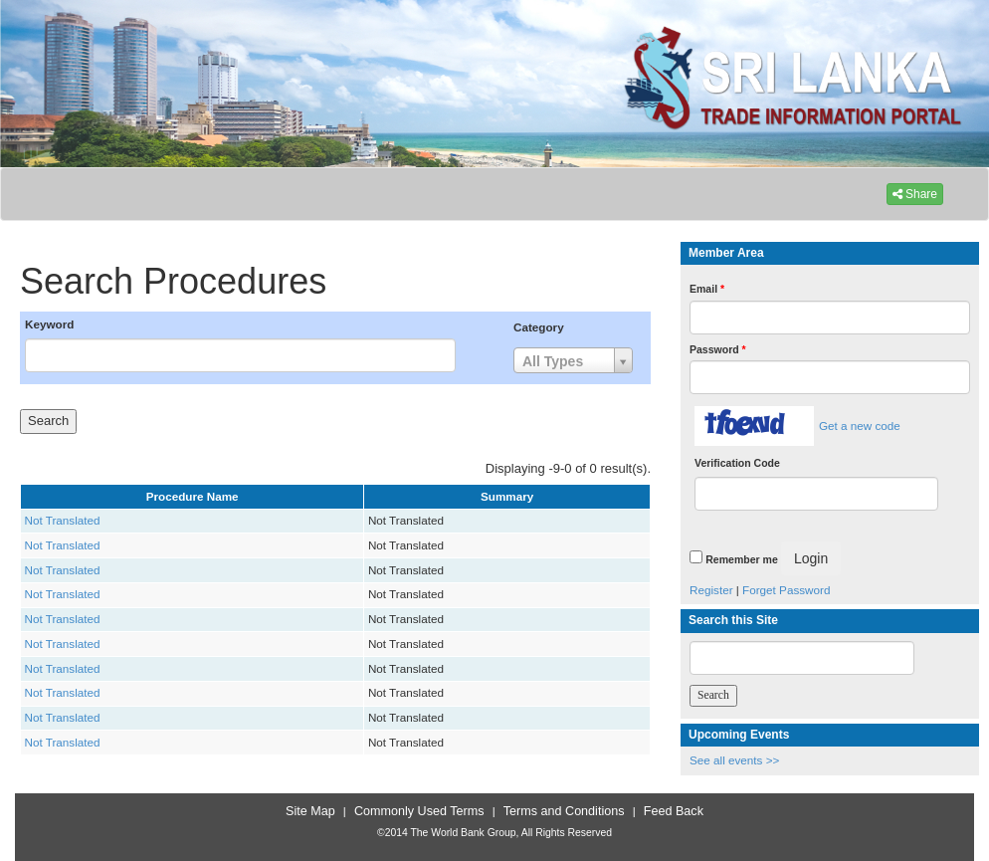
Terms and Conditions (564, 811)
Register (711, 589)
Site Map (310, 811)
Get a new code (859, 425)
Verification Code (737, 463)
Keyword (49, 324)
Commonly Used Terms (419, 811)
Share (914, 194)
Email (707, 289)
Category (538, 327)
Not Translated (62, 520)
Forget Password (786, 589)
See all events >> (734, 759)
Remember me (741, 559)
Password (718, 349)
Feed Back (673, 811)
